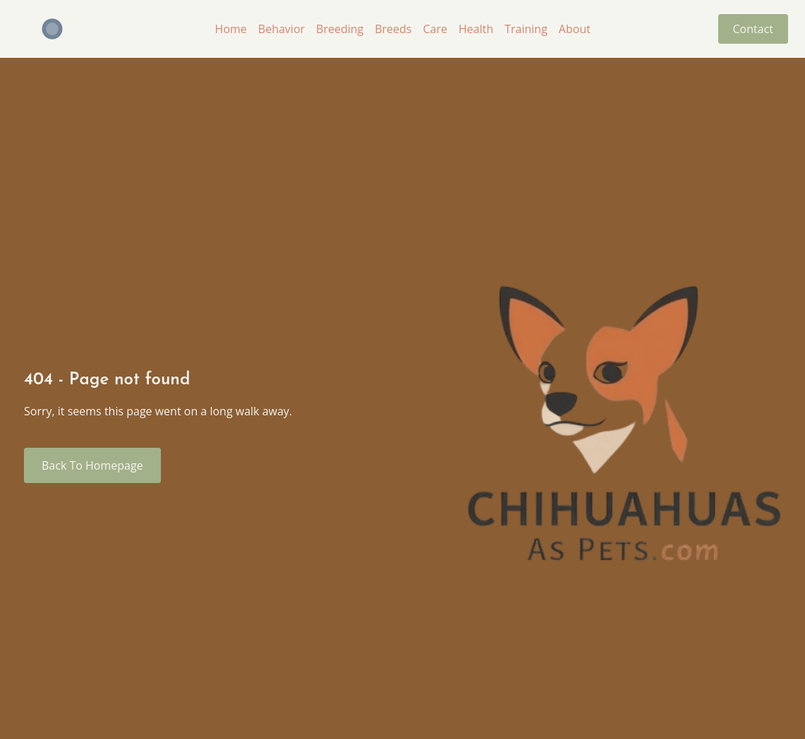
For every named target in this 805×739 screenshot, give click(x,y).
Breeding (339, 29)
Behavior (281, 29)
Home (231, 29)
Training (525, 29)
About (575, 29)
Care (435, 29)
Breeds (393, 29)
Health (476, 29)
